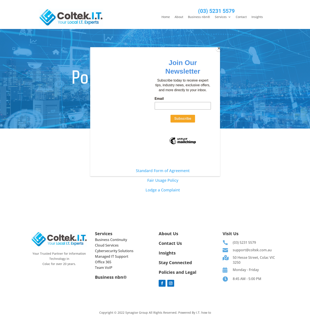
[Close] (219, 48)
